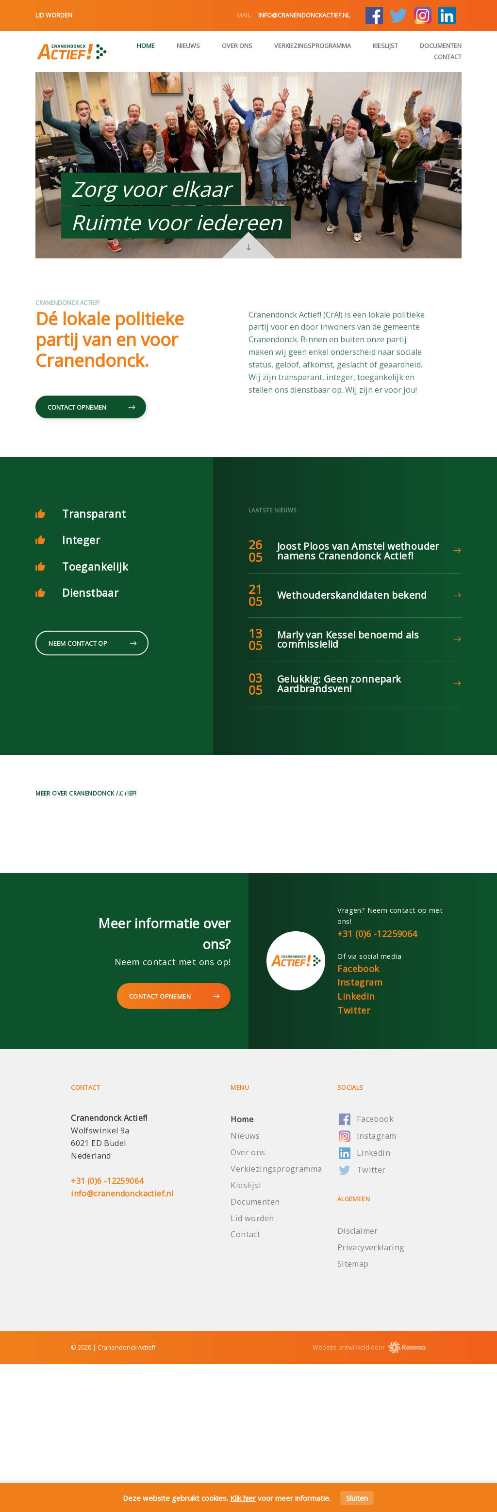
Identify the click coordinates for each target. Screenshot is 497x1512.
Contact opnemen (91, 407)
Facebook (358, 1116)
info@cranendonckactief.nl (293, 15)
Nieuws (188, 46)
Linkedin (355, 1144)
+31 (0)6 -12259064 (377, 1081)
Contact (448, 57)
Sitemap (353, 1412)
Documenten (441, 46)
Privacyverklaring (371, 1395)
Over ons (237, 46)
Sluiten (357, 1498)
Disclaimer (357, 1379)
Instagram (359, 1130)
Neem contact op (92, 643)
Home (146, 46)
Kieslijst (385, 46)
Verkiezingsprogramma (312, 46)
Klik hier (243, 1498)
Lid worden (53, 15)
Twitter (353, 1158)
